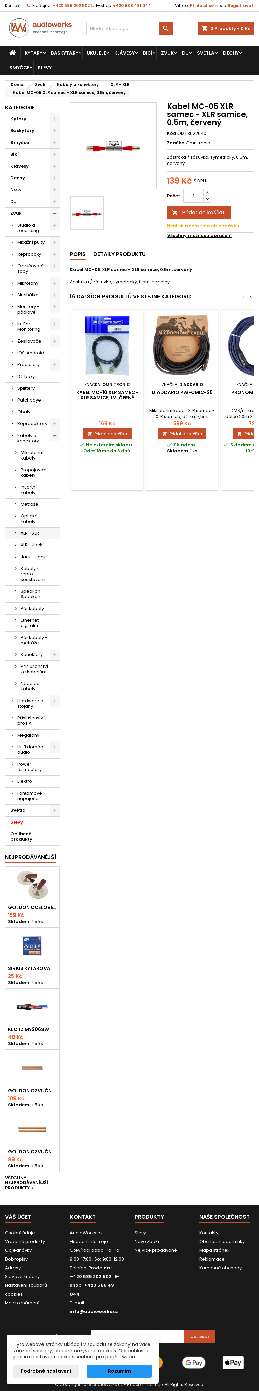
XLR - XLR (30, 533)
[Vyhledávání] (129, 28)
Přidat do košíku (198, 212)
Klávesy (124, 53)
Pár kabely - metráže (34, 640)
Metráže (29, 504)
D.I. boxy (26, 376)
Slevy (45, 67)
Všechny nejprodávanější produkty (26, 1183)
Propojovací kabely (34, 472)
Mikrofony (27, 283)
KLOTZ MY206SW (28, 1029)
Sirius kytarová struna (32, 968)
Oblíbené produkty (21, 836)
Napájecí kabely (31, 686)
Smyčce (19, 67)
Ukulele (96, 53)
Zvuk (167, 53)
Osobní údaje (20, 1233)
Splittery (26, 388)
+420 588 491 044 (132, 5)
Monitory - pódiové (28, 309)
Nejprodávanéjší (30, 857)
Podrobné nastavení (46, 1371)
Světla (205, 53)
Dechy (231, 53)
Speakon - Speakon (32, 594)
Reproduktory (32, 423)
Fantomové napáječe (29, 796)
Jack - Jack (33, 557)
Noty (16, 189)
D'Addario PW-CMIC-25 (182, 392)
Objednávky (18, 1250)
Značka (176, 143)
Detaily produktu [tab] (119, 254)
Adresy (13, 1268)
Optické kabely (29, 519)
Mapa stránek (214, 1250)
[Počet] (193, 196)
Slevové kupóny (22, 1276)
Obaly (23, 412)
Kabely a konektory (28, 438)
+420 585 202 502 (71, 5)
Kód (171, 133)
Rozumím (119, 1371)
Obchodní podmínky (222, 1241)
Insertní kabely (29, 490)
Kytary (33, 53)
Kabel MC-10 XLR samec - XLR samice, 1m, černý (107, 395)
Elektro (24, 781)
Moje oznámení (22, 1303)
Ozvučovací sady (30, 268)
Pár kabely (32, 608)
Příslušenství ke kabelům (34, 669)
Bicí (147, 53)
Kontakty (208, 1233)
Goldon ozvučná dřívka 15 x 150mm (32, 1151)
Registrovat (240, 5)
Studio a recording (28, 228)
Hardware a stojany (30, 703)
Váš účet (18, 1217)
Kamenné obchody (220, 1268)
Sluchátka (28, 295)
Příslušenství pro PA (31, 721)
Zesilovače (29, 341)
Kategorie (20, 107)
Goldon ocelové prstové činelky (32, 907)
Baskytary (64, 53)
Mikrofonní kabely (32, 455)
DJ (185, 53)
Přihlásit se (202, 5)
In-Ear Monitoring (28, 326)
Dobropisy (16, 1259)
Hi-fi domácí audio (31, 750)
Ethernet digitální (30, 623)
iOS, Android (30, 353)
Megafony (28, 735)
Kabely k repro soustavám (33, 574)
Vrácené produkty (25, 1241)
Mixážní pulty (31, 242)
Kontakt (13, 5)
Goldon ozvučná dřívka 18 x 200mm (32, 1090)
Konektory (32, 654)
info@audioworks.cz (94, 1311)
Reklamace (212, 1259)
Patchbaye (29, 400)
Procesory (28, 364)
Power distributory (29, 767)
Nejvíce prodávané (156, 1250)
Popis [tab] (78, 254)
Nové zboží (147, 1241)
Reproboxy (29, 254)
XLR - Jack (31, 545)
